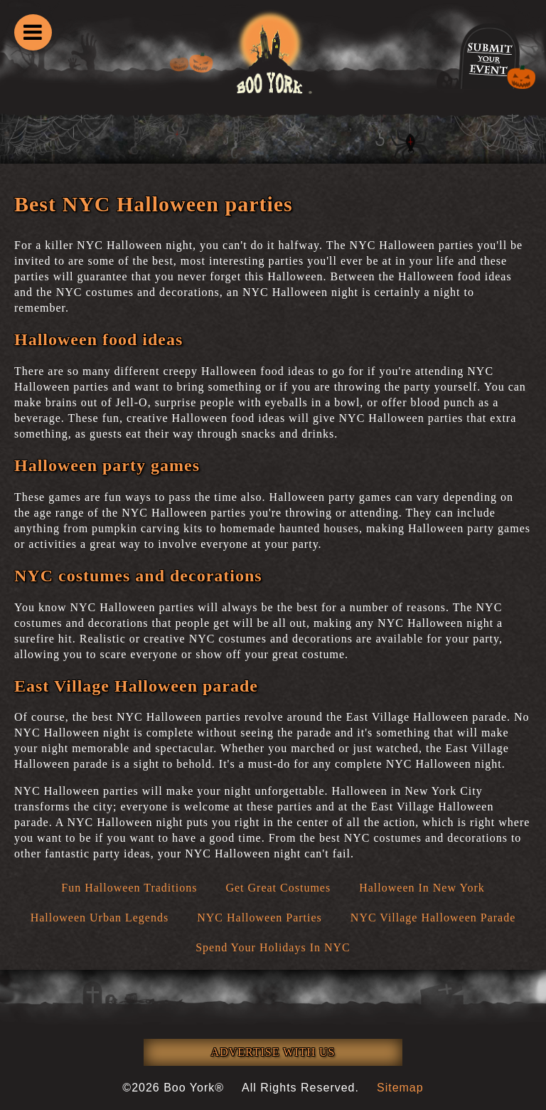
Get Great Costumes (278, 888)
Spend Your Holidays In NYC (273, 947)
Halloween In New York (422, 888)
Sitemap (400, 1088)
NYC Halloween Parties (259, 917)
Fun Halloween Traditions (129, 888)
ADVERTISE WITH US (273, 1052)
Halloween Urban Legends (100, 917)
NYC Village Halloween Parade (432, 917)
